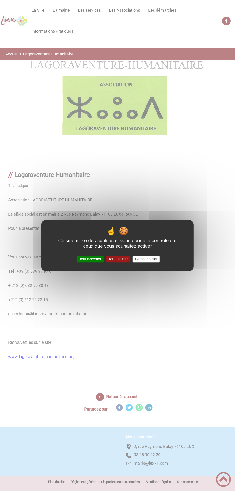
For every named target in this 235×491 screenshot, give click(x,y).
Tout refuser (118, 259)
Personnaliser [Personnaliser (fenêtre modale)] (146, 259)
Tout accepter (90, 259)
